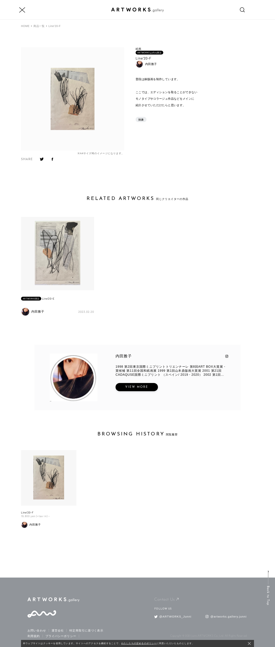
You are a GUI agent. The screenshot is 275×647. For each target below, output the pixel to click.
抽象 (141, 119)
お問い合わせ (37, 630)
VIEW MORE (136, 387)
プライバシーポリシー (60, 636)
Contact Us (166, 599)
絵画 (138, 48)
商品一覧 (39, 26)
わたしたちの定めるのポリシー (139, 643)
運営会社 (58, 630)
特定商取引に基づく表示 (86, 630)
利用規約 (34, 636)
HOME (25, 26)
